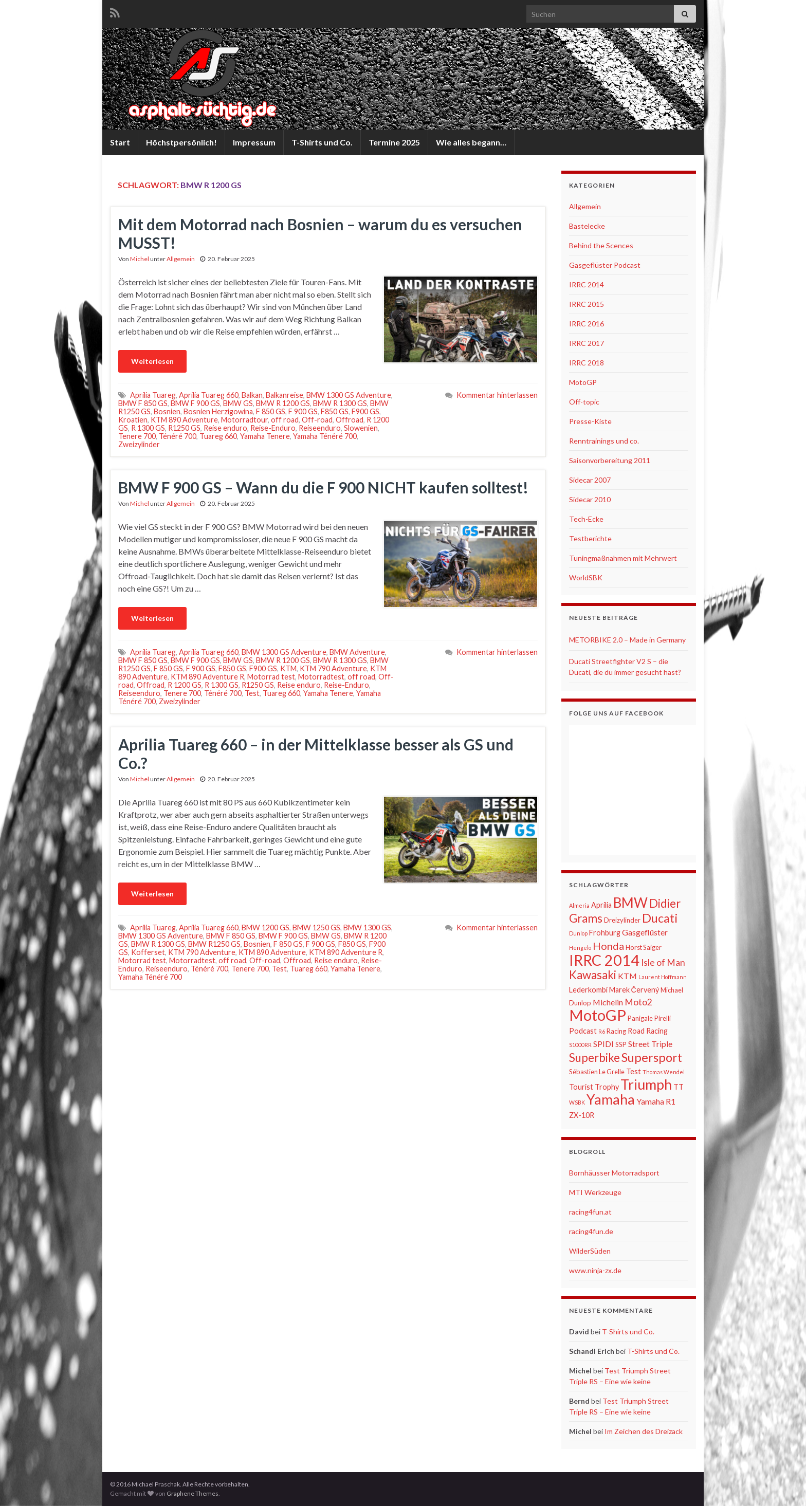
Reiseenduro (320, 428)
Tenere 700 (137, 436)
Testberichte (590, 538)
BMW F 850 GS (143, 403)
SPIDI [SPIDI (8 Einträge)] (603, 1044)
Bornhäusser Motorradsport (614, 1172)
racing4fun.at (590, 1211)
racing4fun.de (591, 1231)
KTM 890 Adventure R (207, 676)
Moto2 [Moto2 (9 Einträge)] (638, 1002)
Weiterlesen (152, 361)
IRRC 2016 (586, 323)
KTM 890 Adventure (184, 419)
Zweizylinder (139, 444)
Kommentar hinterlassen (497, 395)
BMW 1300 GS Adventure (348, 395)
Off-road (317, 419)
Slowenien (361, 428)
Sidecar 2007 (590, 479)
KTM (288, 668)
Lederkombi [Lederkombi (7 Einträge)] (588, 989)
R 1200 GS (185, 685)
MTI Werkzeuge (595, 1192)
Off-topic (584, 401)
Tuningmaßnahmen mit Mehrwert (623, 558)
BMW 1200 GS (265, 927)
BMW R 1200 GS (283, 403)
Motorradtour (244, 419)
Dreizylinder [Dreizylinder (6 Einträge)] (622, 920)
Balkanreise (284, 395)
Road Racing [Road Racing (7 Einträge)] (648, 1030)
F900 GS (365, 411)
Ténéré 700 (177, 436)
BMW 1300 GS (367, 927)
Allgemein (181, 259)
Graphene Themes (192, 1493)
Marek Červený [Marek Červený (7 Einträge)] (634, 989)
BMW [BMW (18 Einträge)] (630, 902)
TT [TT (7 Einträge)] (678, 1086)
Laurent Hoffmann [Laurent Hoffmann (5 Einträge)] (662, 977)
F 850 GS (270, 411)
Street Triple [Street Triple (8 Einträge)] (650, 1044)
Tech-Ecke (586, 519)
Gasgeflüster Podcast (604, 265)
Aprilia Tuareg (153, 395)
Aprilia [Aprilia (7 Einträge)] (601, 905)
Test (252, 693)
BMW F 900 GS (195, 403)
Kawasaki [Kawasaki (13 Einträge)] (592, 975)
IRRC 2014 (586, 284)
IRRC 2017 (586, 343)
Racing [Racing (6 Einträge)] (616, 1031)
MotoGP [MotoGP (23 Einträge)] (597, 1015)
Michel (139, 259)
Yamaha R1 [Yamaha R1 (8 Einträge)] (655, 1101)
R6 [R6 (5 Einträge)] (601, 1031)
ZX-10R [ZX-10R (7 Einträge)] (581, 1115)
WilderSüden (590, 1250)
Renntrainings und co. (604, 440)
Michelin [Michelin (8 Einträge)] (608, 1002)
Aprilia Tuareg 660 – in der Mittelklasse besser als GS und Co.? (316, 753)
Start (120, 142)
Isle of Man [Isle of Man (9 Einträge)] (663, 962)
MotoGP (583, 382)
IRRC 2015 (586, 304)
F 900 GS (303, 411)
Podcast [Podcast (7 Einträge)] (583, 1030)
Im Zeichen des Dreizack (643, 1431)
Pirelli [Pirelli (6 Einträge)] (662, 1018)
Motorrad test (271, 676)
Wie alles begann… (471, 142)
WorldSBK (585, 577)
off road (285, 419)
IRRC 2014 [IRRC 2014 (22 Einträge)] (604, 960)
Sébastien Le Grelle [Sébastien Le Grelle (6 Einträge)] (597, 1072)
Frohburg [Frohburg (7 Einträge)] (604, 932)
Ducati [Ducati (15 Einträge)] (660, 918)
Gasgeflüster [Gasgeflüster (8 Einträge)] (645, 932)
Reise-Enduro (273, 428)
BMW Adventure (357, 652)
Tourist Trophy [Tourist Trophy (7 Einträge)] (594, 1086)
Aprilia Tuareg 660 (209, 395)
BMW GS (238, 403)
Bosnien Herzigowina (218, 411)
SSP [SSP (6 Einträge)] (621, 1044)
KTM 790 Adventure (333, 668)
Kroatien (133, 419)
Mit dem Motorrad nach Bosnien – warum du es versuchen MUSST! (320, 233)
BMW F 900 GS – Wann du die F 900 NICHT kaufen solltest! (323, 487)
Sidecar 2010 (590, 499)
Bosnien (167, 411)
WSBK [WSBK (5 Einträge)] (577, 1102)
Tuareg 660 (218, 436)
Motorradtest (321, 676)
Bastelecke (587, 226)
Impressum (254, 142)
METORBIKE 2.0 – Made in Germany (627, 639)
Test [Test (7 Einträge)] (633, 1071)
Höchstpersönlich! (181, 142)
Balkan (252, 395)
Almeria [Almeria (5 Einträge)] (579, 905)
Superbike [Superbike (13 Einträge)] (594, 1057)
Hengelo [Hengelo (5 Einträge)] (580, 947)
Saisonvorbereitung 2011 (609, 460)
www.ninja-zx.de (595, 1270)
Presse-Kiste (590, 421)
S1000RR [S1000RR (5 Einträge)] (580, 1044)
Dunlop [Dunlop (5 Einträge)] (578, 933)
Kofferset (148, 952)
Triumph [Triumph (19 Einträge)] (646, 1084)
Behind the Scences (601, 245)
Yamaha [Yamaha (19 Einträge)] (611, 1099)
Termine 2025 (394, 142)
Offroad (349, 419)
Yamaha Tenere (265, 436)
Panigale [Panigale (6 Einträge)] (640, 1018)
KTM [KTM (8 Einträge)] (627, 976)
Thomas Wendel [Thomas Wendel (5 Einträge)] (664, 1072)
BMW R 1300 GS (340, 403)
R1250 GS (184, 428)
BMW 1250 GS (316, 927)
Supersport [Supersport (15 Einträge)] (651, 1057)
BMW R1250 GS (214, 944)
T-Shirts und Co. (322, 142)
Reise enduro (225, 428)
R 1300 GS (148, 428)
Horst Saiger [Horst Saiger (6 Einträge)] (644, 947)
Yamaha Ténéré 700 (325, 436)
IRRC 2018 (586, 362)
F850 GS (335, 411)
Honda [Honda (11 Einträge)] (608, 946)
